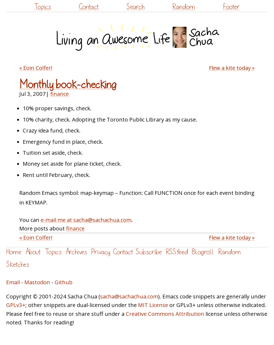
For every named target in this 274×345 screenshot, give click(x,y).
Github (64, 282)
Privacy (100, 252)
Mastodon (37, 282)
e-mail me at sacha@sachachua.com (86, 219)
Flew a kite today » (232, 67)
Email (13, 282)
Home (13, 252)
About (33, 252)
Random (183, 6)
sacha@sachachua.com (129, 296)
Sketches (17, 264)
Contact (89, 6)
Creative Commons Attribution (165, 313)
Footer (231, 6)
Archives (76, 252)
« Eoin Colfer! (35, 67)
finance (59, 93)
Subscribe (149, 252)
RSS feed (177, 252)
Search (135, 6)
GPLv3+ (15, 305)
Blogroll (203, 252)
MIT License (153, 305)
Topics (42, 6)
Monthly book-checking (68, 84)
